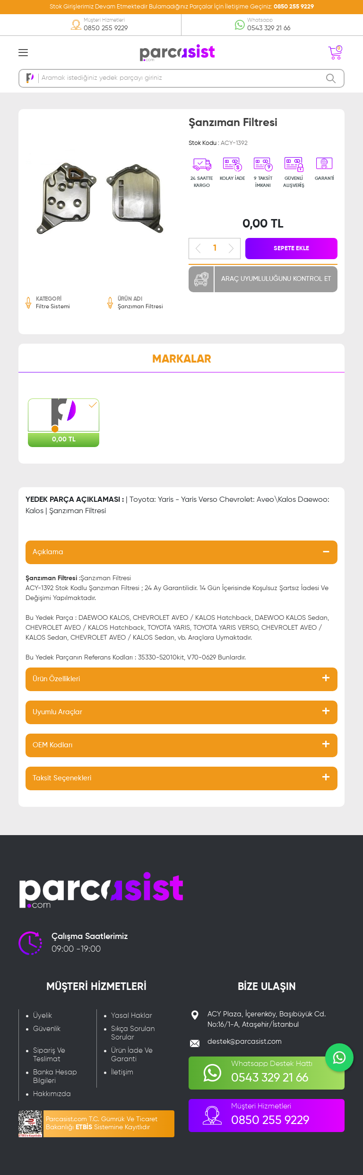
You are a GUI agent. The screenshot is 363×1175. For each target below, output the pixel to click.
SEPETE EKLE (291, 248)
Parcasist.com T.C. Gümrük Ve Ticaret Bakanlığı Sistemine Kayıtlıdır (101, 1123)
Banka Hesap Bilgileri (55, 1076)
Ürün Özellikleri (56, 679)
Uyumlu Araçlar (57, 712)
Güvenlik (46, 1028)
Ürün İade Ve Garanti (132, 1055)
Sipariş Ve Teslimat (49, 1055)
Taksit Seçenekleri (62, 778)
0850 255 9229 (294, 7)
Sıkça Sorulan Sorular (133, 1033)
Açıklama (48, 552)
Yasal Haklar (131, 1015)
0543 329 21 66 (268, 28)
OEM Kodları (52, 745)
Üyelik (42, 1015)
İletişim (122, 1072)
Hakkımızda (52, 1094)
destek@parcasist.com (244, 1041)
